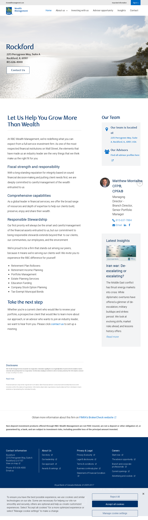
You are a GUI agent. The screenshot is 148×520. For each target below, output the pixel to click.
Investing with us (80, 10)
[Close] (143, 494)
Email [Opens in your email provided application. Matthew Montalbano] (117, 225)
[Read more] (10, 379)
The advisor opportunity (122, 459)
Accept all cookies (115, 504)
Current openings (119, 471)
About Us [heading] (46, 450)
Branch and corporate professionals (121, 465)
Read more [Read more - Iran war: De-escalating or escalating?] (112, 336)
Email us (10, 470)
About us (62, 10)
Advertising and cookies (122, 476)
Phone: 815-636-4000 (16, 467)
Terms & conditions (85, 464)
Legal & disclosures (85, 459)
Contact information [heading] (16, 450)
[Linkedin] (125, 225)
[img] (74, 57)
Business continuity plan (87, 468)
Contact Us (18, 70)
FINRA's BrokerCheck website (96, 417)
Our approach (48, 464)
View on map (12, 463)
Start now (116, 455)
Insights (122, 10)
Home (48, 10)
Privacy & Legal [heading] (84, 450)
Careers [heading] (116, 450)
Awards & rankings (50, 468)
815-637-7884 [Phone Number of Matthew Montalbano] (122, 220)
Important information (119, 3)
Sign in (136, 3)
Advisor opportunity (103, 10)
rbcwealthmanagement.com (15, 3)
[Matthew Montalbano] (140, 183)
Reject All (115, 496)
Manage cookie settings (115, 513)
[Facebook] (130, 225)
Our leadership (48, 459)
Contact (134, 10)
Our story (46, 455)
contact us (57, 324)
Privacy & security (85, 455)
